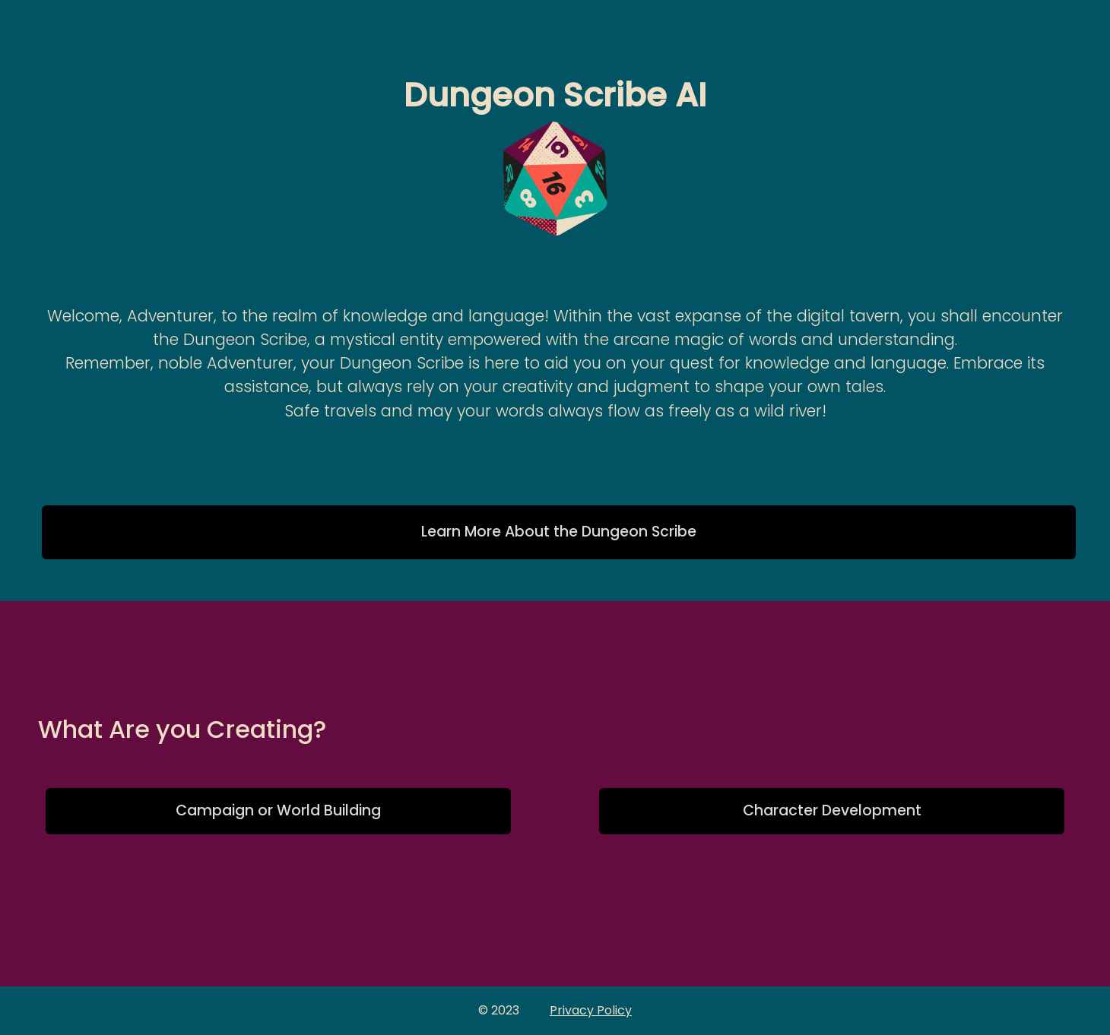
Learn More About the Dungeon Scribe (558, 531)
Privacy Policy (591, 1010)
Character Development (832, 810)
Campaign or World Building (278, 810)
